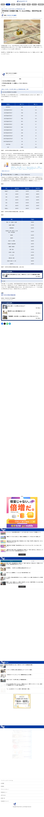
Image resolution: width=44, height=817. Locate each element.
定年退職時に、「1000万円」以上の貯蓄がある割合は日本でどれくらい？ (18, 570)
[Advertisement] (22, 64)
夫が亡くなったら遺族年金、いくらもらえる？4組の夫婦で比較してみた (18, 575)
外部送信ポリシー (4, 793)
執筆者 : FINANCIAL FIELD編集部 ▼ (11, 73)
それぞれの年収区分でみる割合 (8, 81)
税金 (18, 4)
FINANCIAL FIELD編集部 (11, 15)
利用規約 (2, 787)
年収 (8, 4)
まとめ (3, 85)
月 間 (33, 563)
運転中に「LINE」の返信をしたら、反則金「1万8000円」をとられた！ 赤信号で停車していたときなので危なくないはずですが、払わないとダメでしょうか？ (24, 585)
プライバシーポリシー (5, 790)
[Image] (22, 1)
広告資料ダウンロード (5, 802)
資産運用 (41, 4)
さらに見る (22, 589)
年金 (23, 4)
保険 (29, 4)
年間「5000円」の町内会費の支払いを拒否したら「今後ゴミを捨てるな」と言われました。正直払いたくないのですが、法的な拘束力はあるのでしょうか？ (24, 566)
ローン (34, 4)
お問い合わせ (3, 796)
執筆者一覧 (3, 799)
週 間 (11, 563)
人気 (3, 4)
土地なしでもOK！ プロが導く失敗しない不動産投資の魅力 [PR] (14, 89)
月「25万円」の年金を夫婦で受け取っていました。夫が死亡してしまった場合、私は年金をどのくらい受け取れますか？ (24, 580)
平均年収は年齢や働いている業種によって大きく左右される (14, 83)
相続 (13, 4)
